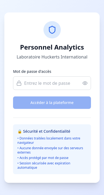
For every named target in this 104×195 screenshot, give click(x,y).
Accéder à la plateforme (52, 102)
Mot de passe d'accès (32, 71)
